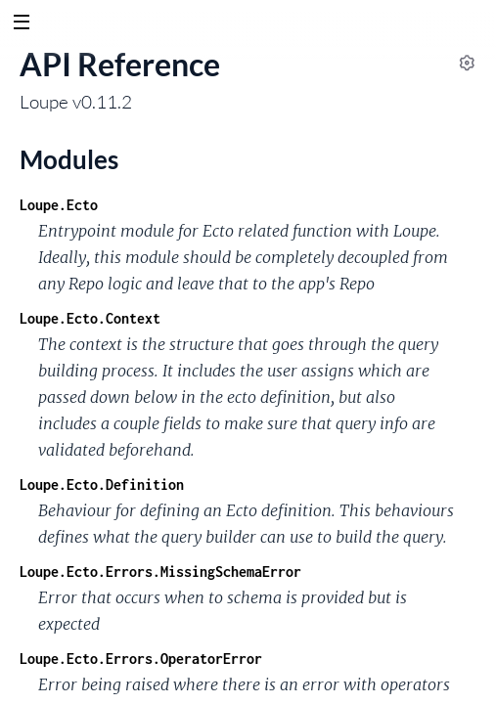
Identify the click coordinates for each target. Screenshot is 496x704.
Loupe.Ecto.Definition (102, 484)
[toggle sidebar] (21, 24)
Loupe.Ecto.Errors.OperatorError (141, 658)
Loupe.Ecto (59, 205)
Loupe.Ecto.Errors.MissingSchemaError (160, 571)
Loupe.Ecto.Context (90, 318)
